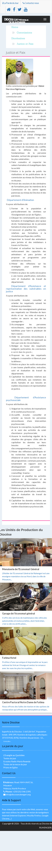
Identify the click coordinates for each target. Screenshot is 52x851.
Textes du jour (9, 758)
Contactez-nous (31, 3)
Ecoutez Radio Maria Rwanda (16, 761)
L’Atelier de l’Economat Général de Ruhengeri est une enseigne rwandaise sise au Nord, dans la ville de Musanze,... (25, 576)
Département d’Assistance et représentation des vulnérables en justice (26, 289)
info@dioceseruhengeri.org (18, 794)
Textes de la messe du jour (15, 764)
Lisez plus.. (7, 741)
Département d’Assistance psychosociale (26, 399)
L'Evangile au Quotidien (14, 755)
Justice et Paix (25, 43)
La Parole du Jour (10, 3)
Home (14, 27)
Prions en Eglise (10, 767)
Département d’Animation (20, 199)
